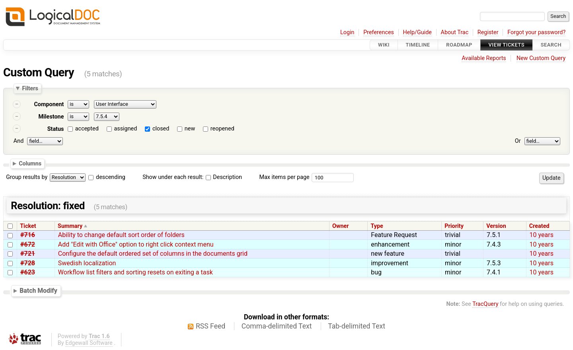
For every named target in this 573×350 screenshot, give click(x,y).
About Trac (455, 32)
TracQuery (485, 304)
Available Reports (484, 58)
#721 (27, 253)
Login (347, 32)
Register (488, 32)
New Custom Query (540, 58)
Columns (30, 163)
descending (110, 177)
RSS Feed (210, 326)
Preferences (378, 32)
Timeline (418, 45)
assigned (125, 128)
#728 (27, 263)
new (190, 128)
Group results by (26, 177)
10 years (542, 235)
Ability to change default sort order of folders (121, 235)
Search (551, 45)
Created (539, 226)
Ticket (28, 226)
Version (496, 226)
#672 (27, 244)
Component (49, 104)
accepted (87, 128)
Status (55, 129)
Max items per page (284, 177)
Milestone (51, 116)
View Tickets (506, 45)
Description (224, 177)
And (18, 141)
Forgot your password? (536, 32)
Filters (30, 88)
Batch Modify (38, 290)
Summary (70, 226)
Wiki (384, 45)
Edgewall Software (89, 343)
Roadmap (459, 45)
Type (376, 226)
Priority (454, 226)
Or (518, 141)
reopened (222, 128)
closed (160, 128)
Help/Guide (417, 32)
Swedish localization (87, 263)
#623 (27, 272)
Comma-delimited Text (277, 326)
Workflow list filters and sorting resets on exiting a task (135, 272)
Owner (340, 226)
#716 (27, 235)
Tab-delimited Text (356, 326)
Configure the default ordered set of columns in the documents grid (153, 253)
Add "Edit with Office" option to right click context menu (136, 244)
